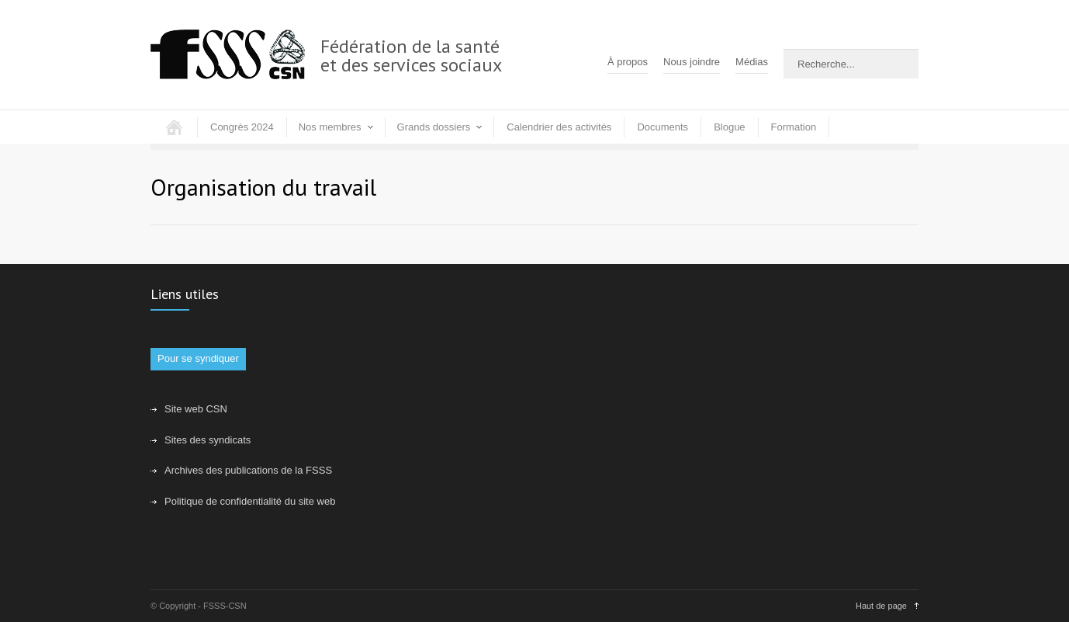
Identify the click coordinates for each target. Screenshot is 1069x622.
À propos (627, 62)
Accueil (173, 126)
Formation (794, 127)
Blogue (729, 127)
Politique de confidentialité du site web (249, 501)
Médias (751, 62)
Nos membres (330, 127)
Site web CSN (195, 409)
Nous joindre (691, 62)
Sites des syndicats (207, 440)
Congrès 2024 (242, 127)
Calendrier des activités (559, 127)
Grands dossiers (434, 127)
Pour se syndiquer (198, 358)
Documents (662, 127)
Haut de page (881, 605)
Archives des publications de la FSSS (248, 470)
